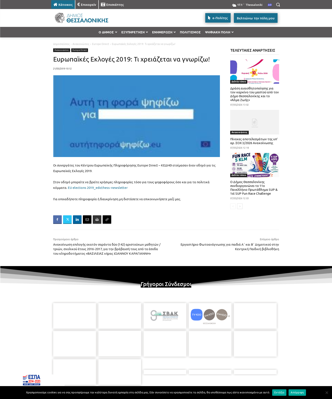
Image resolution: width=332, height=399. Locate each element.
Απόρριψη (297, 392)
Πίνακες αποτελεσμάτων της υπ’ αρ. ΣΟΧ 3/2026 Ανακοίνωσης (254, 141)
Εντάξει (279, 392)
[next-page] (239, 206)
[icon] (196, 375)
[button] (278, 5)
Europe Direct (100, 44)
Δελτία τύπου (239, 81)
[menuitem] (270, 5)
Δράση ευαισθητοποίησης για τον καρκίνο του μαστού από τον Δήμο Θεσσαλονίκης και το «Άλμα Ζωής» (254, 94)
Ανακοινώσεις (81, 44)
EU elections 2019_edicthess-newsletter (98, 187)
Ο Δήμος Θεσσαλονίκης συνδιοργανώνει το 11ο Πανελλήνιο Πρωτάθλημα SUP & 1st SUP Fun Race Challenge (254, 187)
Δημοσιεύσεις (61, 44)
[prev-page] (233, 206)
